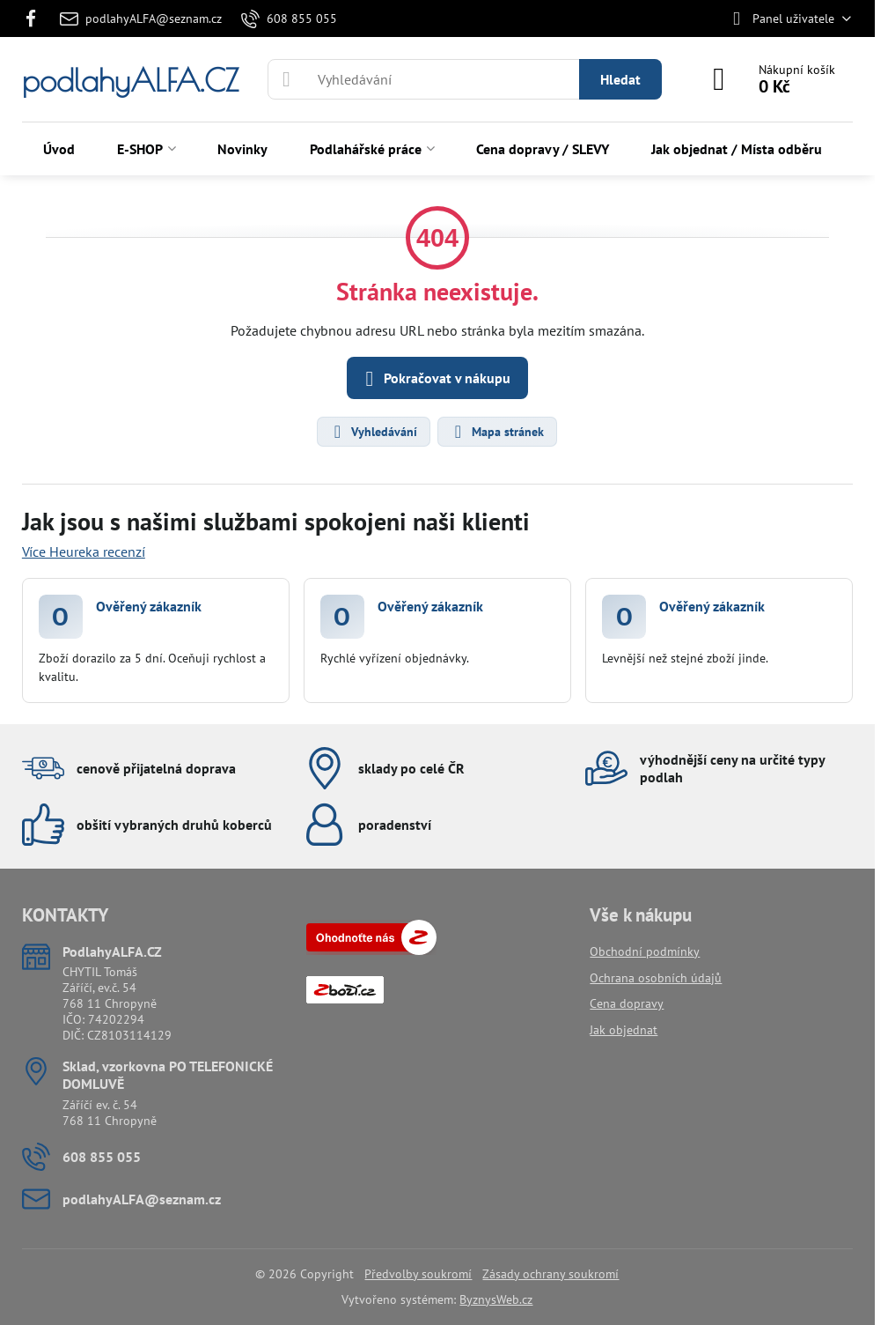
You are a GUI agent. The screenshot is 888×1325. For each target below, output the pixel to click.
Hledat (620, 79)
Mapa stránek (496, 431)
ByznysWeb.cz (495, 1299)
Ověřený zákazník (149, 606)
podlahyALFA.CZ (130, 79)
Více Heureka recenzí (83, 551)
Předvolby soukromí (418, 1274)
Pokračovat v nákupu (434, 378)
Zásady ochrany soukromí (550, 1274)
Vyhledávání (372, 431)
